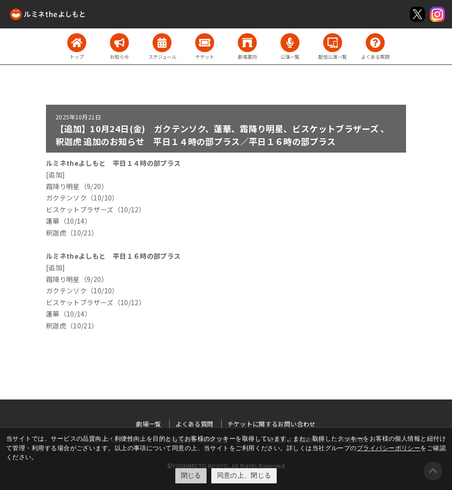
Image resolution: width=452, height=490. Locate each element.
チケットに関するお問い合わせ (271, 423)
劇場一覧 (148, 423)
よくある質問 (194, 423)
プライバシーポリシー (389, 448)
